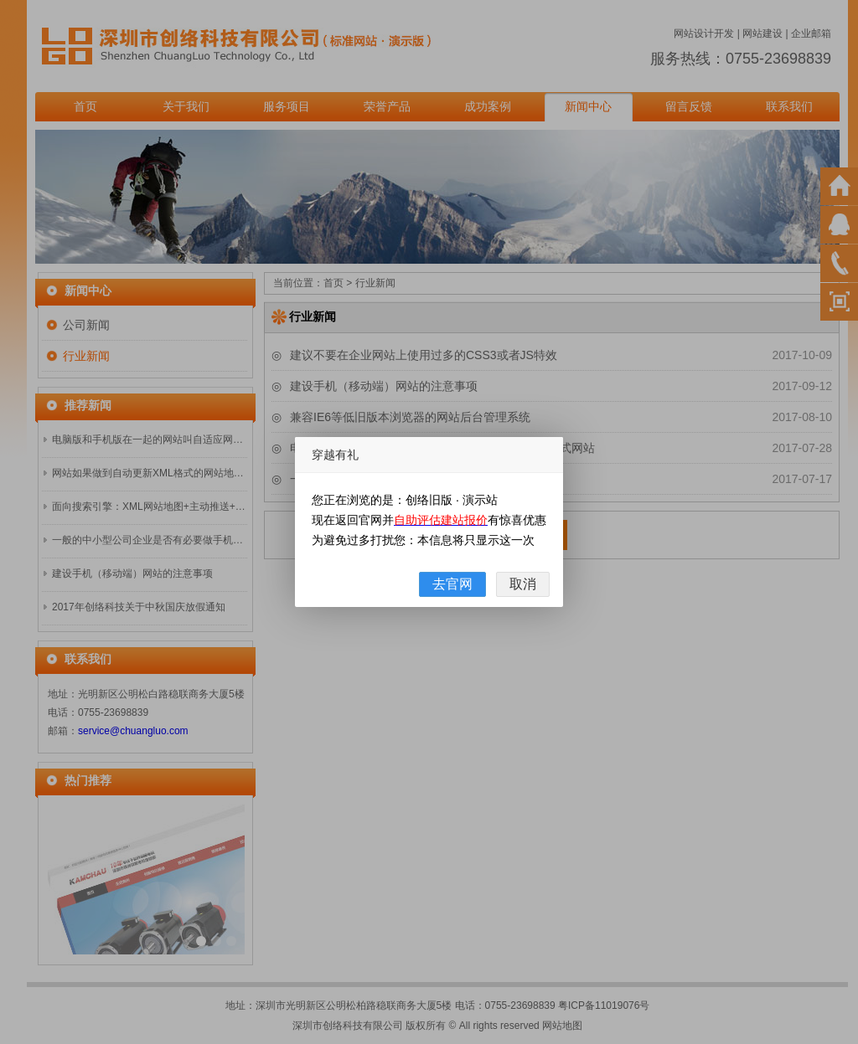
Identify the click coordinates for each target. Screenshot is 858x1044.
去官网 (452, 584)
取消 (522, 584)
